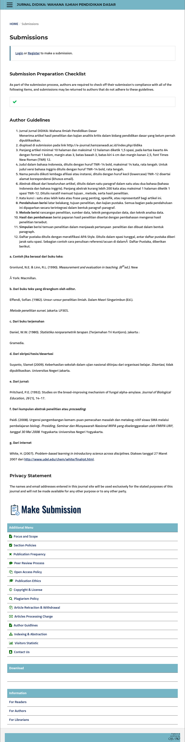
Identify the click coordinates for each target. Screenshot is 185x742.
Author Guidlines (26, 625)
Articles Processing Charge (33, 616)
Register (34, 53)
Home (14, 24)
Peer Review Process (29, 563)
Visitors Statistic (26, 643)
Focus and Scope (26, 536)
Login (19, 53)
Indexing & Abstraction (30, 634)
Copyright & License (28, 590)
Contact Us (22, 652)
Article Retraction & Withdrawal (37, 607)
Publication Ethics (28, 581)
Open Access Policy (28, 572)
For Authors (17, 711)
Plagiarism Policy (26, 598)
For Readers (17, 702)
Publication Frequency (29, 554)
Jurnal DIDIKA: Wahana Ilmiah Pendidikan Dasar (66, 4)
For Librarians (19, 720)
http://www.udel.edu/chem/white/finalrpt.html (59, 459)
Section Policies (25, 545)
